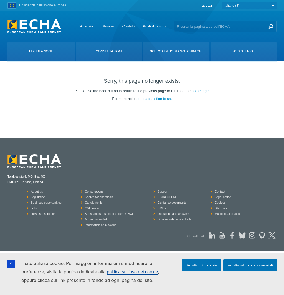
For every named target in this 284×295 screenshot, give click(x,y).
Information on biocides (100, 224)
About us (37, 191)
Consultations (94, 191)
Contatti (128, 26)
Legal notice (223, 197)
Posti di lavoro (154, 26)
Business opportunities (46, 202)
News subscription (43, 213)
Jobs (34, 208)
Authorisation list (96, 219)
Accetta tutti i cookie (202, 265)
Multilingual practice (228, 213)
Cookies (220, 202)
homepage (200, 91)
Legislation (38, 197)
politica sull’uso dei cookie (132, 271)
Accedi (207, 6)
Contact (220, 191)
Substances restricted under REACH (110, 213)
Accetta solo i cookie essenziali (250, 265)
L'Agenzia (85, 26)
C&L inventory (94, 208)
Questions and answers (173, 213)
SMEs (162, 208)
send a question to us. (154, 99)
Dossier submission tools (174, 219)
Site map (221, 208)
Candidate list (94, 202)
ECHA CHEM (167, 197)
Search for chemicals (99, 197)
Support (163, 191)
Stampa (108, 26)
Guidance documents (172, 202)
